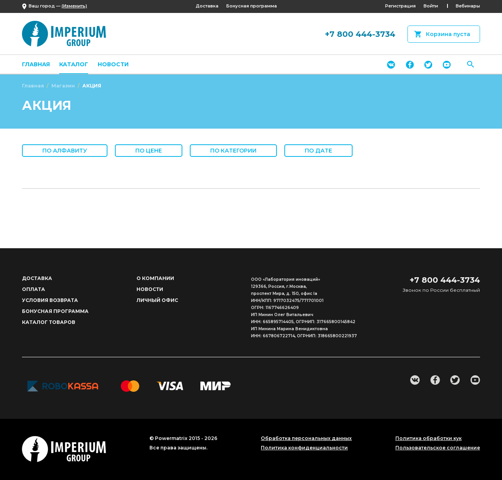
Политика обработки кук (428, 438)
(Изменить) (74, 6)
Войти (431, 6)
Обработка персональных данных (306, 438)
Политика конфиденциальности (304, 447)
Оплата (33, 289)
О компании (155, 278)
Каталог (73, 64)
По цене (148, 150)
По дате (318, 150)
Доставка (207, 6)
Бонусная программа (251, 6)
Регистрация (400, 6)
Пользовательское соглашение (437, 447)
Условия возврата (50, 300)
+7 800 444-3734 (360, 34)
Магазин (63, 86)
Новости (113, 64)
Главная (36, 64)
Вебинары (468, 6)
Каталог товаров (48, 322)
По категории (233, 150)
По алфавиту (64, 150)
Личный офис (157, 300)
